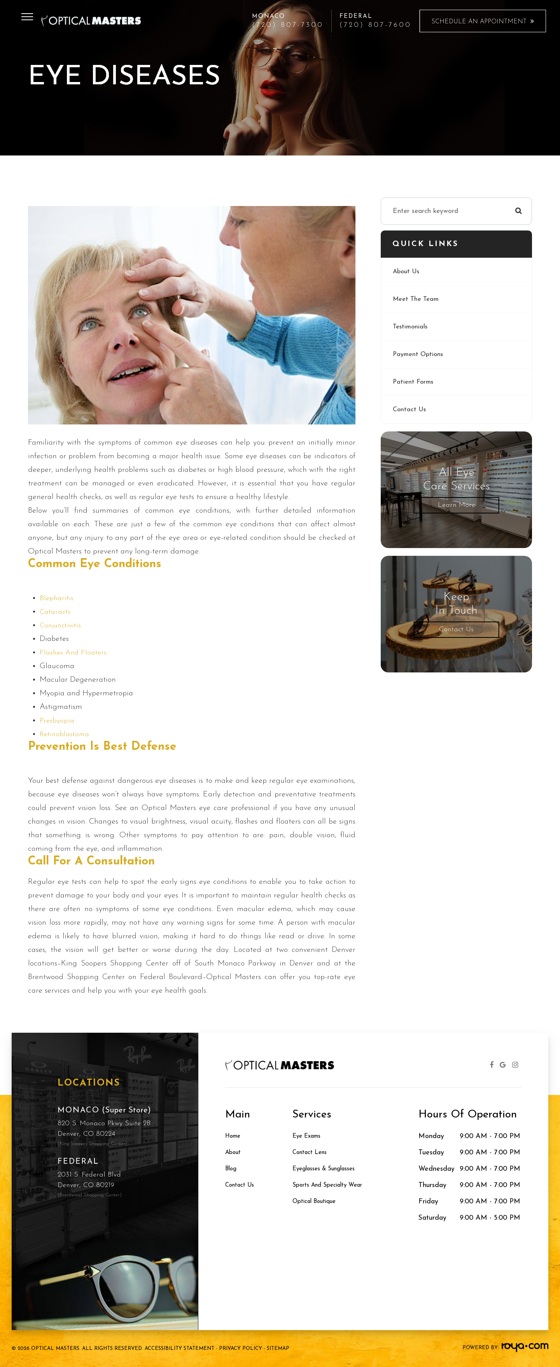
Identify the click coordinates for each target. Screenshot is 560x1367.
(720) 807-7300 (288, 25)
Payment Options (420, 354)
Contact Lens (313, 1152)
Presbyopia (57, 721)
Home (234, 1136)
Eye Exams (309, 1136)
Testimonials (411, 326)
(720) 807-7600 (375, 25)
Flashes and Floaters (74, 652)
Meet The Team (418, 299)
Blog (232, 1169)
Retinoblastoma (66, 734)
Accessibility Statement (179, 1348)
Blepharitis (57, 598)
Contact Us (410, 409)
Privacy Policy (240, 1348)
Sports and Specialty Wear (334, 1185)
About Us (407, 271)
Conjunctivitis (62, 625)
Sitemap (278, 1348)
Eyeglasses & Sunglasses (330, 1169)
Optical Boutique (318, 1201)
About (234, 1152)
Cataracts (56, 612)
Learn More (456, 505)
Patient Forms (414, 382)
